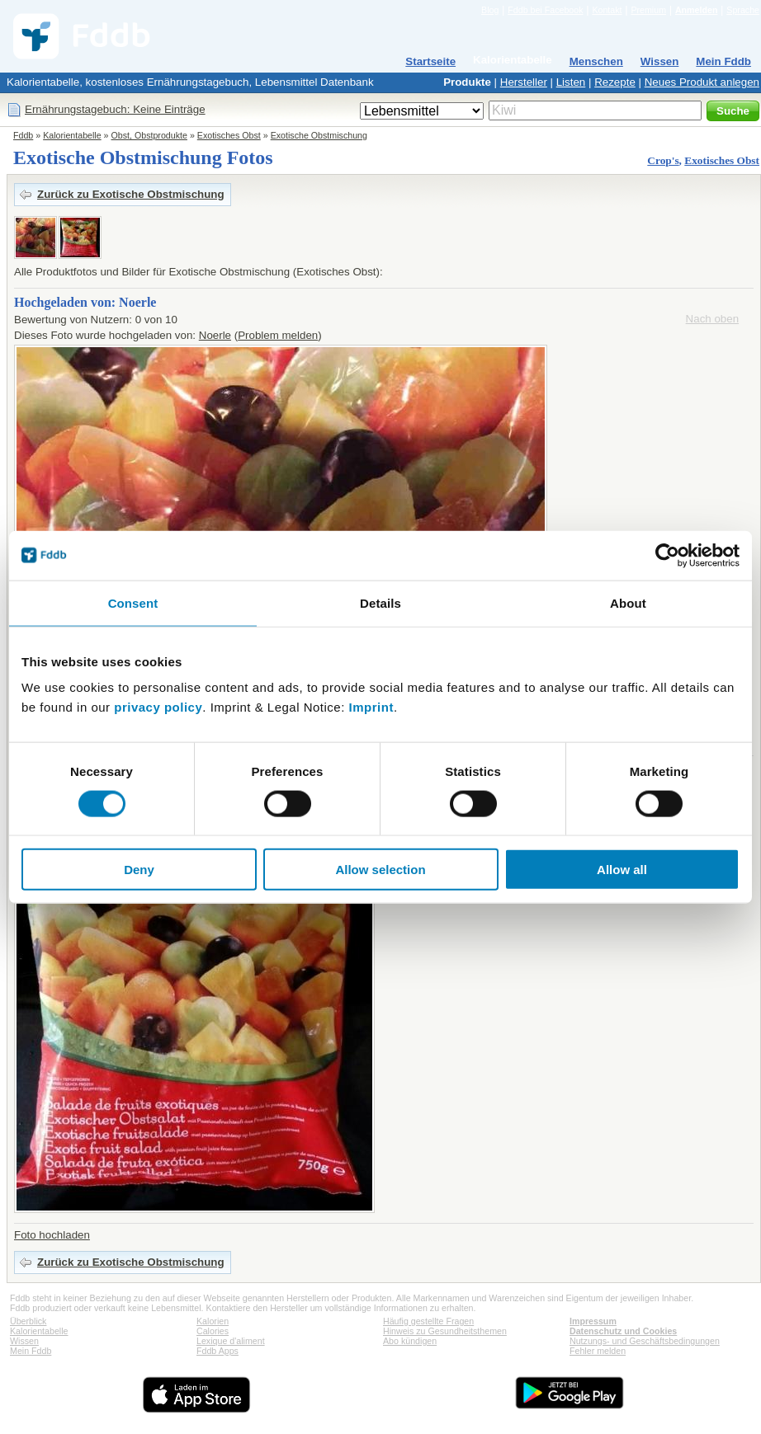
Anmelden (696, 10)
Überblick (28, 1321)
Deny (139, 870)
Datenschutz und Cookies (623, 1331)
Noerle (215, 335)
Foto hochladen (52, 1235)
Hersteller (523, 82)
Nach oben (712, 319)
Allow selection (380, 870)
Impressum (593, 1321)
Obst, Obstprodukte (149, 135)
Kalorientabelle (512, 60)
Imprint (371, 707)
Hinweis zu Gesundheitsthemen (445, 1331)
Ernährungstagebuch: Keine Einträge (115, 109)
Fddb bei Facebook (545, 10)
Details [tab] (380, 602)
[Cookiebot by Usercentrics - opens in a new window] (667, 555)
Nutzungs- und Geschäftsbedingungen (645, 1341)
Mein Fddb (723, 61)
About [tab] (628, 602)
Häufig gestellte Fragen (428, 1321)
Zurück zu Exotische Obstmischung (131, 194)
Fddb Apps (217, 1351)
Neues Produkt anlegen (702, 82)
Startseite (430, 61)
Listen (571, 82)
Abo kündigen (410, 1341)
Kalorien (212, 1321)
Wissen (659, 61)
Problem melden (278, 335)
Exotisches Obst (229, 135)
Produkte (467, 82)
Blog (490, 10)
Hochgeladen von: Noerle (85, 302)
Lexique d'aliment (230, 1341)
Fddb (23, 135)
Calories (212, 1331)
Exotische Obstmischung (319, 135)
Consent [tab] (133, 602)
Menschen (596, 61)
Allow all (622, 870)
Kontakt (607, 10)
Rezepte (615, 82)
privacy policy (158, 707)
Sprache (742, 10)
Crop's (662, 160)
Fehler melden (598, 1351)
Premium (648, 10)
